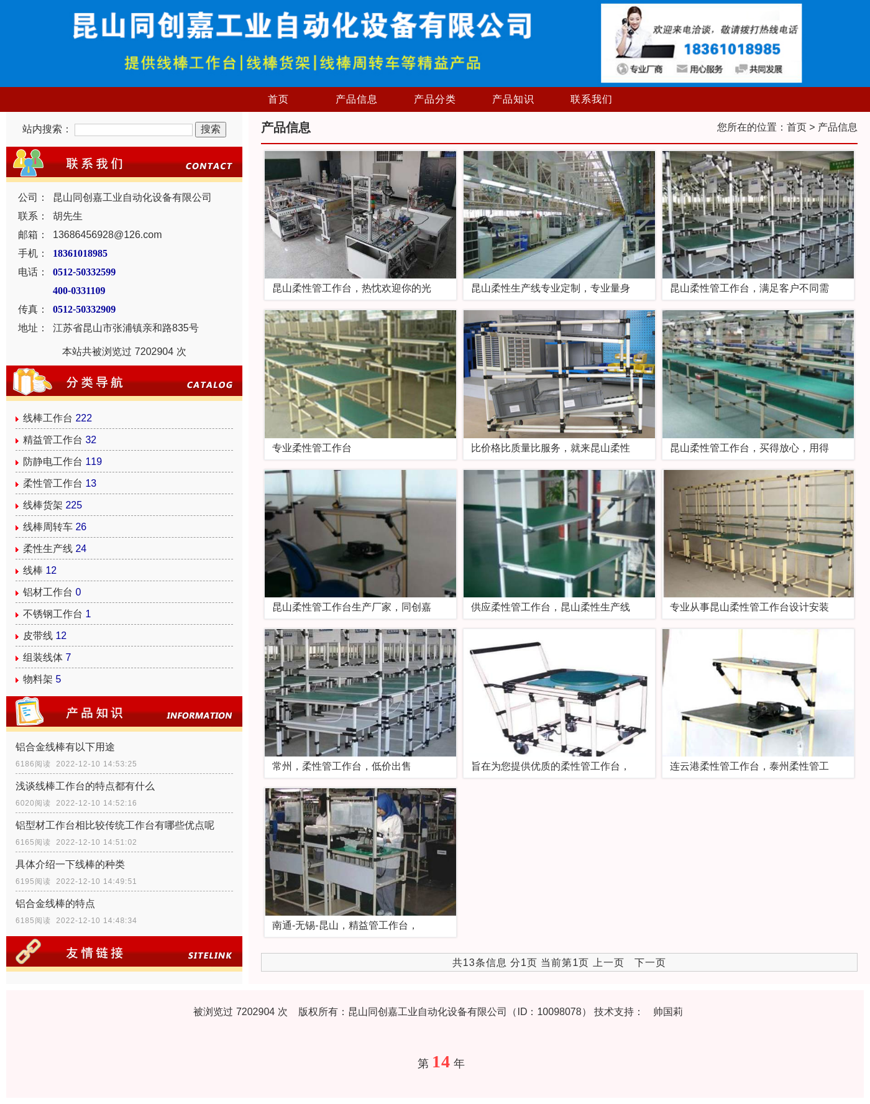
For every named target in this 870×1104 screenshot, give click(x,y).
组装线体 (43, 657)
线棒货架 (43, 505)
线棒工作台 (48, 418)
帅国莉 (668, 1011)
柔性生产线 (48, 548)
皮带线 (38, 635)
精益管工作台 (53, 440)
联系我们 (591, 99)
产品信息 (357, 99)
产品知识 (513, 99)
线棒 (33, 570)
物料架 (38, 679)
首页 (278, 99)
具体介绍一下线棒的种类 (70, 864)
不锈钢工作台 (53, 614)
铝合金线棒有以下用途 (65, 747)
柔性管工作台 (53, 483)
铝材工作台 (48, 592)
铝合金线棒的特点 (55, 903)
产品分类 (435, 99)
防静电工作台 (53, 461)
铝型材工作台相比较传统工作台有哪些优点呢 (115, 825)
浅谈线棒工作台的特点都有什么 (85, 786)
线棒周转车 (48, 527)
